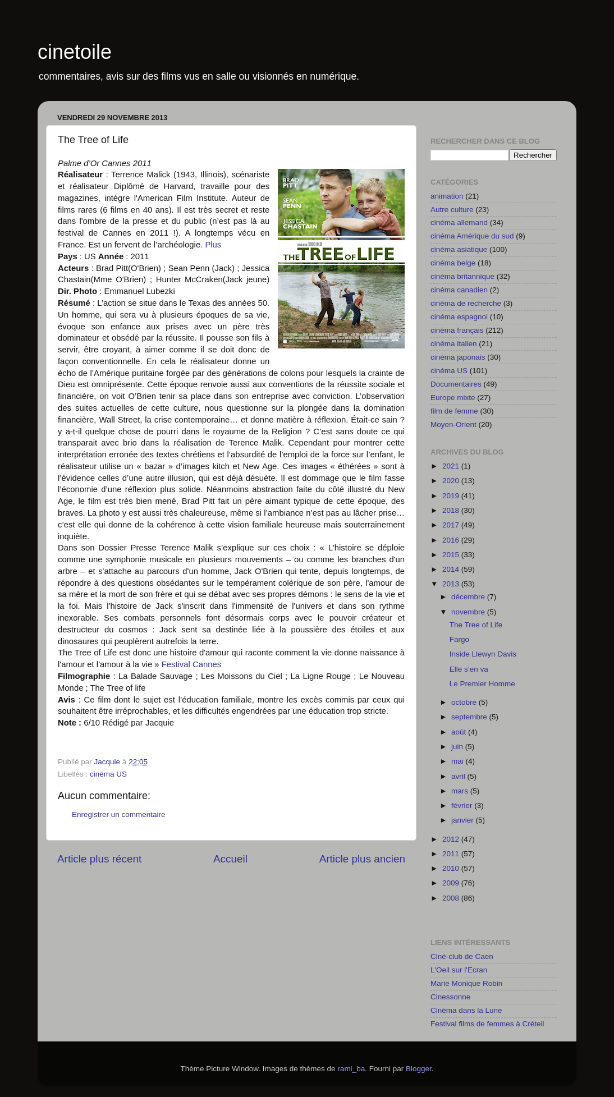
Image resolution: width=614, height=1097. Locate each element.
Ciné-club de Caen (461, 956)
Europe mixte (452, 397)
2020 (451, 480)
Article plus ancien (362, 859)
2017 (451, 525)
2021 (451, 466)
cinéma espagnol (459, 317)
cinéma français (457, 330)
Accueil (230, 859)
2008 (451, 898)
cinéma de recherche (465, 303)
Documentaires (456, 384)
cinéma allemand (459, 222)
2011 (451, 854)
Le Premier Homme (482, 684)
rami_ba (351, 1068)
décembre (469, 597)
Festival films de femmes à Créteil (487, 1024)
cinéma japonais (457, 357)
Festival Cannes (190, 664)
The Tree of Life (476, 625)
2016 (451, 540)
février (462, 805)
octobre (465, 702)
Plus (213, 244)
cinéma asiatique (458, 249)
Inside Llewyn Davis (483, 654)
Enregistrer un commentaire (119, 814)
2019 (451, 496)
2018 (451, 510)
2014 (451, 569)
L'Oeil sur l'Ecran (458, 970)
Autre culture (452, 209)
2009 (451, 883)
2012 (451, 839)
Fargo (459, 639)
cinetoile (75, 51)
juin (458, 746)
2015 (451, 554)
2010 (451, 868)
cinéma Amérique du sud (472, 236)
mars (460, 791)
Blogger (419, 1068)
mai (458, 761)
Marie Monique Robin (466, 983)
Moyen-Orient (453, 424)
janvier (463, 820)
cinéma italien (453, 343)
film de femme (454, 411)
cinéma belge (452, 263)
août (459, 732)
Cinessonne (450, 997)
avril (459, 776)
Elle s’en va (469, 669)
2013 (451, 584)
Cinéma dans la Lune (466, 1010)
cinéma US (108, 774)
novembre (469, 612)
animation (447, 196)
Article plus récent (99, 859)
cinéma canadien (459, 290)
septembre (470, 717)
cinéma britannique (462, 276)
